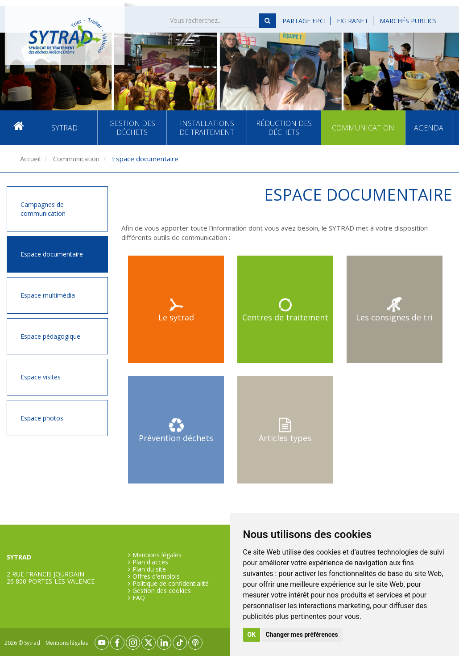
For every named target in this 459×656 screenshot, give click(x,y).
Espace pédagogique (50, 336)
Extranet (352, 21)
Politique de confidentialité (170, 583)
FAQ (138, 597)
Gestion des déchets (132, 127)
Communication (363, 128)
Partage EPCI (304, 21)
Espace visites (41, 377)
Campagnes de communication (43, 209)
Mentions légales (157, 555)
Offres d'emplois (156, 576)
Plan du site (149, 569)
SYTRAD (64, 128)
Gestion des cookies (161, 590)
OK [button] (252, 634)
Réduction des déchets (284, 127)
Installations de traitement (206, 127)
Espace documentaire (52, 254)
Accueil (19, 128)
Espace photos (42, 418)
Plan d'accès (150, 562)
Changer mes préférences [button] (302, 634)
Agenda (428, 128)
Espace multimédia (48, 295)
